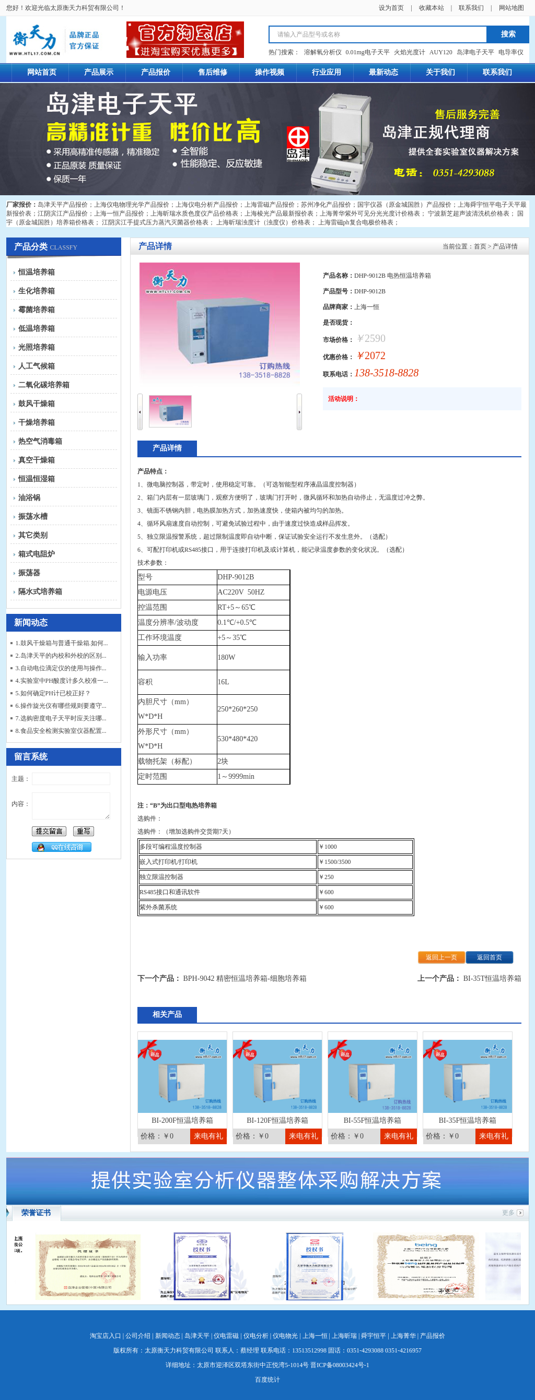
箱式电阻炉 (36, 554)
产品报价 (432, 1335)
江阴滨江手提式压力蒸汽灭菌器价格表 (155, 222)
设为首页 (391, 7)
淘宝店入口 (105, 1335)
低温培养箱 (36, 329)
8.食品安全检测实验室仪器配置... (61, 730)
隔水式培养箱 (40, 592)
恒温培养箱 (36, 272)
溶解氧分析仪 (323, 52)
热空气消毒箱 (40, 441)
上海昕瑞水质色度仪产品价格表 (194, 213)
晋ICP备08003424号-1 (339, 1365)
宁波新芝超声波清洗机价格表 (468, 213)
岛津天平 (197, 1335)
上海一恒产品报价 (119, 213)
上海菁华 (403, 1335)
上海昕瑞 (344, 1335)
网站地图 (511, 7)
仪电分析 (256, 1335)
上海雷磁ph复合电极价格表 (355, 222)
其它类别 (33, 535)
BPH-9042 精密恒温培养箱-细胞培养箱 (245, 978)
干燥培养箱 (36, 422)
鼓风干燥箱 (36, 404)
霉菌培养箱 (36, 310)
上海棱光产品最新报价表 (279, 213)
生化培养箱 (36, 291)
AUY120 (440, 52)
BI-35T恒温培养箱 (492, 978)
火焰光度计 (409, 52)
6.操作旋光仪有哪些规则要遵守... (61, 705)
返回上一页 (441, 957)
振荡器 (29, 573)
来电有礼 (208, 1136)
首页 (480, 246)
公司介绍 (137, 1335)
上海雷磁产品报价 (270, 204)
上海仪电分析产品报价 (207, 204)
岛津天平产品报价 (63, 204)
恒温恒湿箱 (36, 479)
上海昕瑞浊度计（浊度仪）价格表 (263, 222)
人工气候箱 (36, 366)
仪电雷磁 (226, 1335)
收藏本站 (431, 7)
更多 (508, 1212)
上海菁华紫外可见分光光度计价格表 (370, 213)
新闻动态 (167, 1335)
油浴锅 (29, 498)
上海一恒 (315, 1335)
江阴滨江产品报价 (63, 213)
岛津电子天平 (475, 52)
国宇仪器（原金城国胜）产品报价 (404, 204)
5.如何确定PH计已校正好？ (53, 693)
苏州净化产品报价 (326, 204)
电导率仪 (511, 52)
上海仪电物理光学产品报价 (131, 204)
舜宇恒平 (373, 1335)
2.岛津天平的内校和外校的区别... (61, 655)
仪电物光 (285, 1335)
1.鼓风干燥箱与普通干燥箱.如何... (62, 643)
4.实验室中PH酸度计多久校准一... (62, 680)
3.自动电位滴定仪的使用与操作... (61, 668)
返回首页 (489, 957)
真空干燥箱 (36, 460)
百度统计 (267, 1379)
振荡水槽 (33, 516)
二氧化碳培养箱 (43, 385)
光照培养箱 (36, 347)
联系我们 (471, 7)
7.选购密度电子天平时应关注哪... (61, 718)
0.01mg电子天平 (368, 52)
